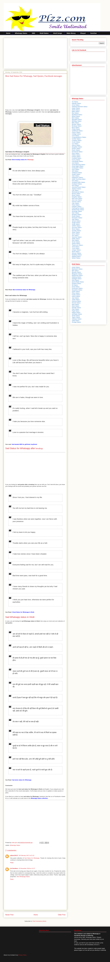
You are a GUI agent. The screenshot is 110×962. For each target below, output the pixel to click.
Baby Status (75, 111)
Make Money (71, 33)
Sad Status (75, 219)
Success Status (77, 227)
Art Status (75, 102)
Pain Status (75, 203)
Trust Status (75, 248)
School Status (76, 221)
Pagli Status (75, 311)
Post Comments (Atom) (39, 921)
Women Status (76, 253)
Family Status (76, 156)
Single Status (76, 222)
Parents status (76, 201)
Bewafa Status (76, 272)
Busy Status (75, 127)
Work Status (75, 251)
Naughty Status (76, 197)
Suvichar (93, 33)
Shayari (83, 33)
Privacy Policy (22, 955)
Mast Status (75, 306)
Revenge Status (77, 211)
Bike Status (75, 123)
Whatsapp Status (21, 33)
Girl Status (75, 171)
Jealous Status (76, 189)
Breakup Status (76, 126)
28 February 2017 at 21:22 (26, 855)
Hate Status (75, 176)
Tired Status (75, 247)
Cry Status (75, 143)
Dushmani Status (77, 288)
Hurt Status (75, 185)
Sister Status (76, 232)
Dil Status (75, 285)
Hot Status (75, 181)
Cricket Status (76, 139)
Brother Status (76, 124)
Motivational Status (78, 192)
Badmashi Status (77, 269)
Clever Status (76, 132)
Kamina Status (76, 301)
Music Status (76, 195)
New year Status (77, 198)
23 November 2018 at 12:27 (27, 868)
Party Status (75, 205)
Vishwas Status (76, 319)
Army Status (75, 105)
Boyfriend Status (77, 114)
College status (76, 134)
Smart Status (76, 242)
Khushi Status (76, 303)
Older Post (61, 915)
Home (8, 33)
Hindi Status (44, 33)
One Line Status (77, 200)
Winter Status (76, 258)
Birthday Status (76, 121)
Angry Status (76, 108)
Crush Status (76, 142)
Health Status (76, 174)
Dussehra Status (77, 290)
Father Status (76, 155)
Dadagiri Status (76, 278)
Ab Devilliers (14, 868)
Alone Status (76, 110)
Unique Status (76, 250)
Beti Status (75, 270)
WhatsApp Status (15, 845)
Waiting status (76, 256)
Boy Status (75, 113)
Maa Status (75, 304)
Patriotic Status (76, 206)
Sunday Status (76, 230)
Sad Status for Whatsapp (31, 858)
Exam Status (76, 150)
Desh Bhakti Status (78, 282)
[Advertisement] (35, 53)
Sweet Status (76, 243)
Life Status (75, 190)
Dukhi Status (76, 291)
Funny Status (76, 160)
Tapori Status (76, 317)
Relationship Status (78, 210)
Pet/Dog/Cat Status (78, 208)
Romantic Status (77, 218)
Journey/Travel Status (79, 187)
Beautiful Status (77, 119)
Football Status (76, 158)
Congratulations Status (79, 137)
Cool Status (75, 135)
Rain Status (75, 213)
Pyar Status (75, 309)
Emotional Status (77, 152)
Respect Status (76, 214)
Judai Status (76, 299)
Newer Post (9, 915)
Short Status (76, 229)
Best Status (75, 118)
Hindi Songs (57, 33)
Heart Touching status (78, 179)
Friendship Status (77, 161)
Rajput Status (76, 312)
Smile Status (76, 224)
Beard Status (76, 116)
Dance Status (76, 145)
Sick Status (75, 240)
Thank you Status (77, 245)
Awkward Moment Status (79, 106)
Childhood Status (77, 131)
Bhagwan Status (77, 274)
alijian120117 (14, 855)
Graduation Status (77, 168)
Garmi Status (76, 296)
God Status (75, 163)
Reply (11, 862)
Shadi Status (76, 316)
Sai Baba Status (77, 314)
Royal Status (76, 216)
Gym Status (75, 169)
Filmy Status (76, 293)
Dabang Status (76, 277)
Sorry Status (76, 234)
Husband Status (77, 184)
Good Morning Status (78, 164)
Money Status (76, 193)
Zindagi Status (76, 322)
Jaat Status (75, 298)
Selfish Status (76, 226)
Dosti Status (75, 287)
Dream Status (76, 148)
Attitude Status (76, 103)
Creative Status (76, 140)
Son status (75, 235)
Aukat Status (76, 267)
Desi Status (75, 280)
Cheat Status (76, 129)
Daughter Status (77, 147)
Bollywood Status (77, 275)
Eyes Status (75, 153)
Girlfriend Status (77, 172)
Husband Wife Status (78, 182)
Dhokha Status (76, 283)
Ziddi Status (75, 320)
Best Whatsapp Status (23, 876)
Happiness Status (77, 177)
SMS (33, 33)
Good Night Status (77, 166)
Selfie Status (76, 238)
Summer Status (76, 237)
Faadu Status (76, 295)
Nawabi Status (76, 307)
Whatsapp (22, 159)
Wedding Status (77, 255)
